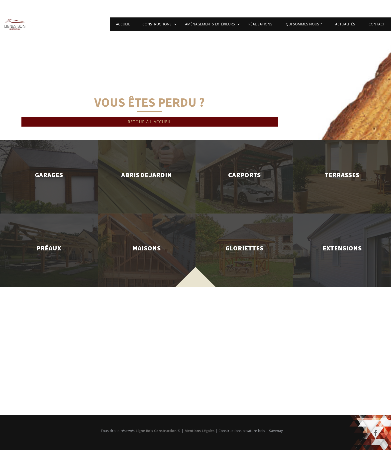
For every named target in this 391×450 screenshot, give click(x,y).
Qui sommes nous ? (304, 24)
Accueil (123, 24)
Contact (377, 24)
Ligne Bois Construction (156, 430)
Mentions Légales (199, 430)
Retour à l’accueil (150, 122)
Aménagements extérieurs (210, 24)
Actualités (345, 24)
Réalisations (260, 24)
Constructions (157, 24)
